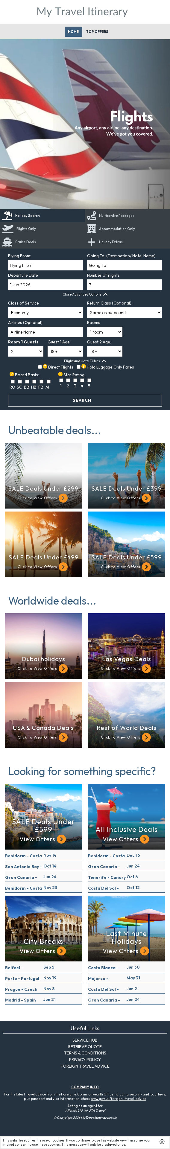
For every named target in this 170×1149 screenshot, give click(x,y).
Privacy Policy (85, 1059)
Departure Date (23, 275)
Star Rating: (74, 375)
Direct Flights (60, 367)
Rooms (93, 322)
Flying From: (19, 255)
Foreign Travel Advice (85, 1066)
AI (47, 387)
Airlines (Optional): (25, 322)
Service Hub (85, 1040)
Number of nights (103, 275)
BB (26, 387)
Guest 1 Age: (59, 342)
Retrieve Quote (85, 1046)
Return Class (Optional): (109, 303)
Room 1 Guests (23, 342)
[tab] (42, 215)
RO (12, 387)
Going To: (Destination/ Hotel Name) (121, 255)
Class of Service (23, 303)
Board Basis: (27, 375)
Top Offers (97, 32)
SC (19, 387)
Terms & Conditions (85, 1053)
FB (40, 387)
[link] (42, 242)
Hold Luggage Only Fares (110, 367)
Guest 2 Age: (99, 342)
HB (34, 387)
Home (73, 32)
